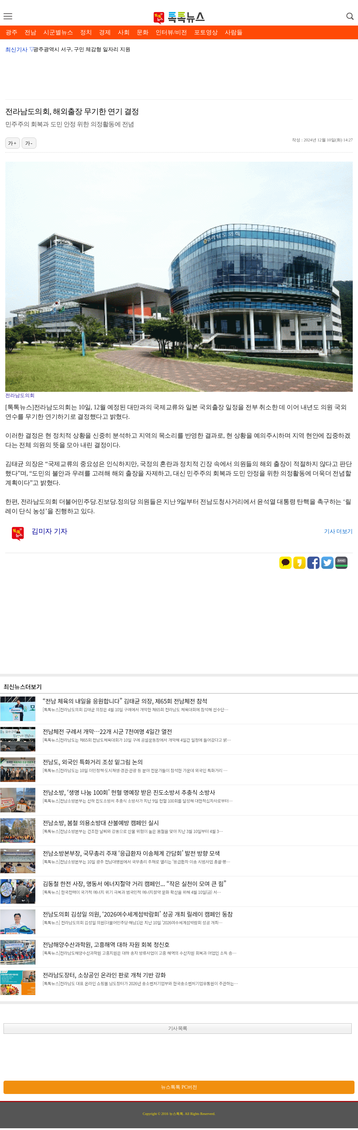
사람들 (234, 32)
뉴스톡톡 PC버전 (179, 1087)
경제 (105, 32)
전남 (30, 32)
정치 (86, 32)
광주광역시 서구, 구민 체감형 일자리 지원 (81, 49)
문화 (143, 32)
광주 (11, 32)
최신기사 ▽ (20, 49)
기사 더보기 (338, 531)
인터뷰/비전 (171, 32)
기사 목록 (177, 1028)
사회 (124, 32)
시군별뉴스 (58, 32)
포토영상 (206, 32)
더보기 (34, 686)
